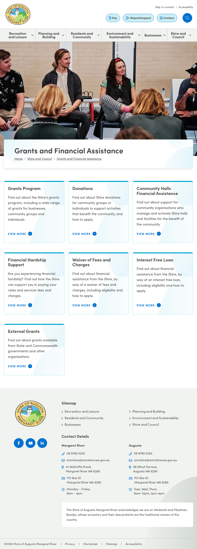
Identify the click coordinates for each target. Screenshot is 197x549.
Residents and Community (82, 35)
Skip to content (164, 7)
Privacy (70, 544)
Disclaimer (90, 544)
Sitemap (111, 544)
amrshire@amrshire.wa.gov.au (88, 460)
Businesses (152, 35)
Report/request (138, 18)
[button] (187, 18)
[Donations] (98, 212)
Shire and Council (178, 35)
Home (18, 159)
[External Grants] (34, 349)
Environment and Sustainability (120, 35)
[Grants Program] (34, 212)
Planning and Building (48, 35)
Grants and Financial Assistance (79, 159)
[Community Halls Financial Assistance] (163, 212)
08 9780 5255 (76, 453)
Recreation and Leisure (17, 35)
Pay (113, 18)
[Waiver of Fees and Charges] (98, 283)
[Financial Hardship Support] (34, 283)
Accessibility (186, 7)
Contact (167, 18)
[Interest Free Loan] (163, 283)
